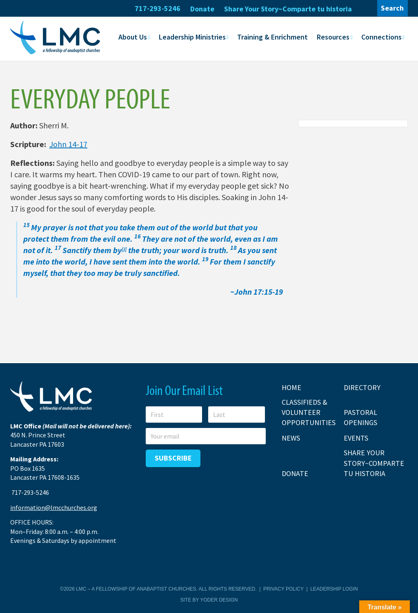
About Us (132, 37)
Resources (333, 37)
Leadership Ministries (192, 37)
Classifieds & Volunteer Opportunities (309, 412)
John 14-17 (68, 144)
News (291, 438)
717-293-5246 (157, 8)
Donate (202, 8)
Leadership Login (334, 589)
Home (291, 387)
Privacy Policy (283, 589)
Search (392, 8)
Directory (362, 387)
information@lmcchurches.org (53, 507)
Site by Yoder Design (209, 600)
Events (356, 438)
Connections (381, 37)
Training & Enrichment (272, 37)
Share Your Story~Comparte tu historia (288, 8)
